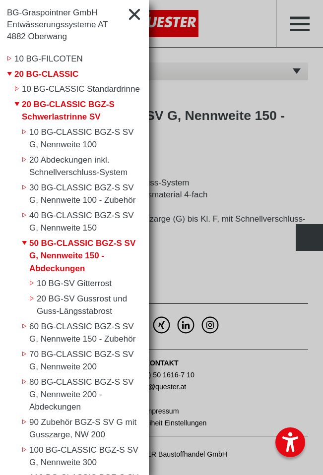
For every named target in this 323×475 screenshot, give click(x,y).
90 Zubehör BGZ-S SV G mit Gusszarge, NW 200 (82, 428)
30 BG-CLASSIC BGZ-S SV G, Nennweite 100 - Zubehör (82, 194)
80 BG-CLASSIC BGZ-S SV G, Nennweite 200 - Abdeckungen (81, 394)
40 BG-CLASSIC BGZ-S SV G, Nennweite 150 (81, 222)
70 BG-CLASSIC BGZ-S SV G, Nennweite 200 (81, 361)
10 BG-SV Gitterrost (74, 283)
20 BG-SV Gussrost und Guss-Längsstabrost (82, 305)
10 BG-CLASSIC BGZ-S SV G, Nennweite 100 (81, 138)
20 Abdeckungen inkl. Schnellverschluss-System (78, 166)
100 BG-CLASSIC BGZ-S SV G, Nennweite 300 (83, 456)
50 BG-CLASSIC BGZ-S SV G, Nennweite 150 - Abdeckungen (82, 255)
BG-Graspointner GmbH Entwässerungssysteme (57, 24)
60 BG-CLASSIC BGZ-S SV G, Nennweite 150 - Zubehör (82, 333)
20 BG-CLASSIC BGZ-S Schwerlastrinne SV (68, 111)
